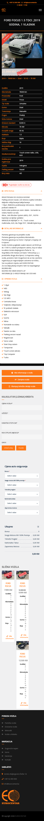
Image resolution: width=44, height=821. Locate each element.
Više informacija (10, 637)
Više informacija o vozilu (22, 373)
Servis (5, 752)
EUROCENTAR (20, 816)
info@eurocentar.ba (30, 2)
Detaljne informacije (12, 228)
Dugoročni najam (10, 748)
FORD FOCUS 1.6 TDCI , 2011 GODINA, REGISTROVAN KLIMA (8, 585)
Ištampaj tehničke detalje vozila (22, 386)
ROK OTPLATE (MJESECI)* (10, 433)
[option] (22, 45)
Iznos (4, 442)
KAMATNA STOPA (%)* (9, 423)
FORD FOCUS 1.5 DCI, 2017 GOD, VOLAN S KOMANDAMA (22, 655)
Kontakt (6, 760)
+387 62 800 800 (13, 2)
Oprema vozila (9, 279)
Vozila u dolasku (9, 734)
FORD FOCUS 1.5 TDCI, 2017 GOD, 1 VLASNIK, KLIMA (22, 585)
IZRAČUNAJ (8, 448)
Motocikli (7, 730)
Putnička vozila (9, 723)
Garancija (7, 756)
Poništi (21, 448)
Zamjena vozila (22, 379)
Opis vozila (8, 191)
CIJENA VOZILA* (7, 403)
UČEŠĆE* (5, 413)
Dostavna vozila (9, 727)
